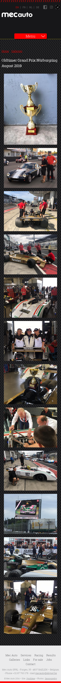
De (37, 7)
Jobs (49, 659)
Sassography (51, 678)
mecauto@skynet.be (46, 673)
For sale (38, 659)
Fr (24, 7)
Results (51, 655)
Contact (30, 664)
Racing (38, 655)
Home (5, 51)
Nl (30, 7)
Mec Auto (11, 655)
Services (26, 655)
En (17, 7)
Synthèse (31, 678)
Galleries (16, 51)
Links (26, 659)
